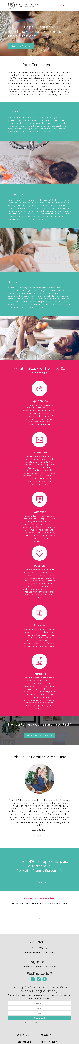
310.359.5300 (39, 948)
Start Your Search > (21, 46)
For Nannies (48, 1042)
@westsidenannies (39, 898)
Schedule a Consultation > (39, 735)
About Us (22, 1035)
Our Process (38, 882)
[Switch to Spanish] (63, 4)
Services (46, 1035)
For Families (23, 1042)
